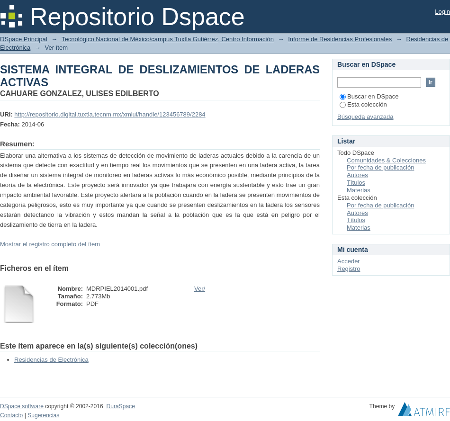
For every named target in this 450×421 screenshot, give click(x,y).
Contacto (11, 415)
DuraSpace (120, 406)
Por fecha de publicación (380, 167)
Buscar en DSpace (369, 96)
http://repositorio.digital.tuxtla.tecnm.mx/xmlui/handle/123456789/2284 (109, 114)
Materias (358, 190)
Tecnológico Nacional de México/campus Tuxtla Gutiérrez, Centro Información (168, 39)
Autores (357, 175)
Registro (348, 268)
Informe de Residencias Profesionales (340, 39)
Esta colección (363, 104)
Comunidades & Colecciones (386, 160)
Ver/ (199, 288)
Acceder (348, 261)
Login (442, 11)
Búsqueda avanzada (365, 116)
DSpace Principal (23, 39)
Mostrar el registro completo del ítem (50, 244)
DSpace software (22, 406)
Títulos (356, 182)
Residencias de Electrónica (51, 359)
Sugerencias (43, 415)
